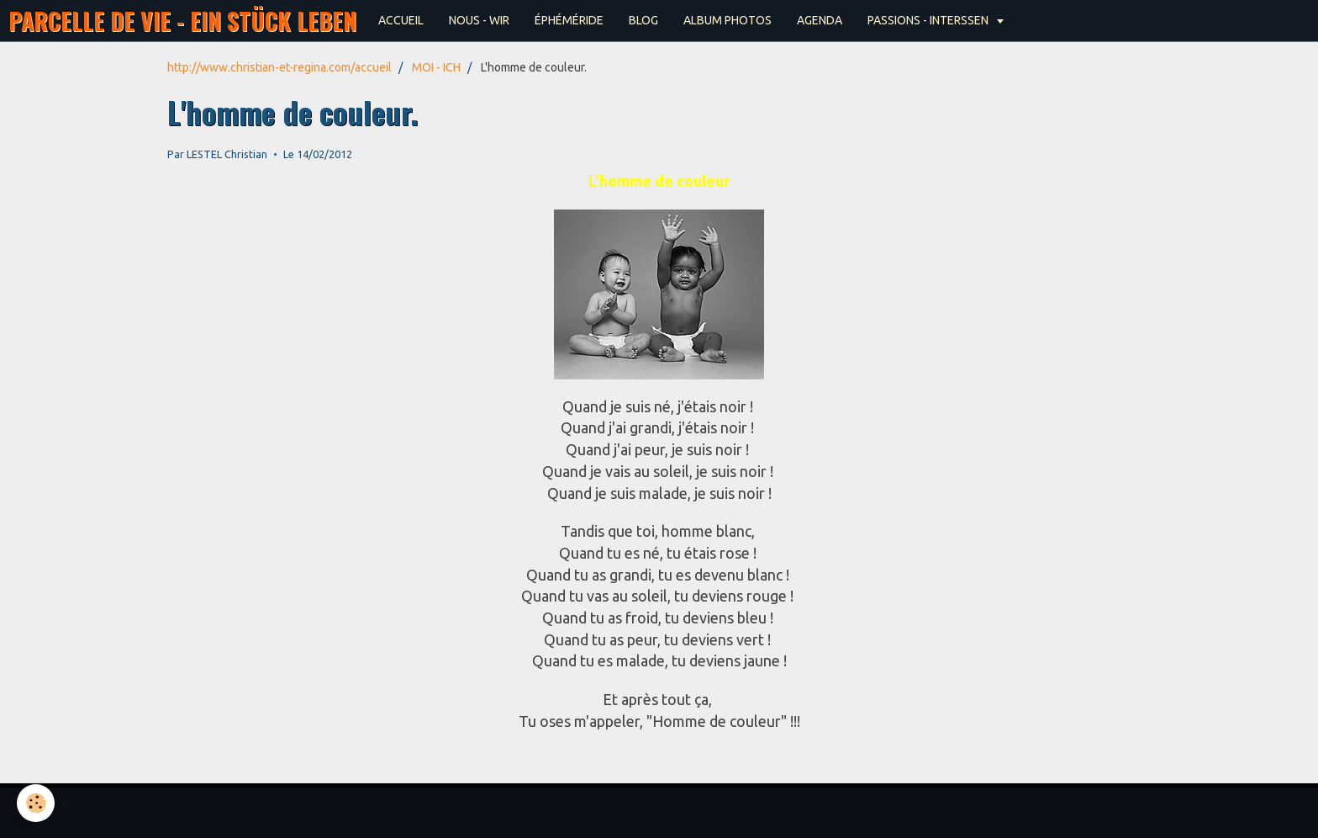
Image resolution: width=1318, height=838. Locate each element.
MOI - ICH (436, 67)
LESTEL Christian (227, 154)
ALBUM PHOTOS (727, 20)
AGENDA (819, 20)
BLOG (643, 20)
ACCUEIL (401, 20)
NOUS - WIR (479, 20)
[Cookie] (36, 803)
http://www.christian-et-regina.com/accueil (279, 67)
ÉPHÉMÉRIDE (569, 20)
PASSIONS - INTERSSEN (929, 20)
